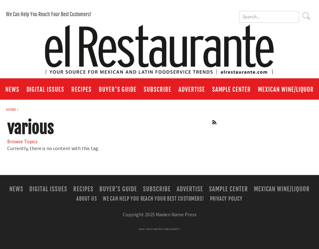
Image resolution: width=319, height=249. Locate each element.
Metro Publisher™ (167, 229)
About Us (86, 198)
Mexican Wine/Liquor (286, 89)
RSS (214, 122)
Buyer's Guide (117, 89)
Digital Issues (45, 89)
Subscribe (157, 89)
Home (11, 109)
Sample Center (231, 89)
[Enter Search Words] (269, 17)
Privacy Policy (226, 198)
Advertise (192, 89)
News (12, 89)
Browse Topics (22, 142)
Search (306, 16)
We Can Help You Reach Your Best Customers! (48, 14)
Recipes (81, 89)
